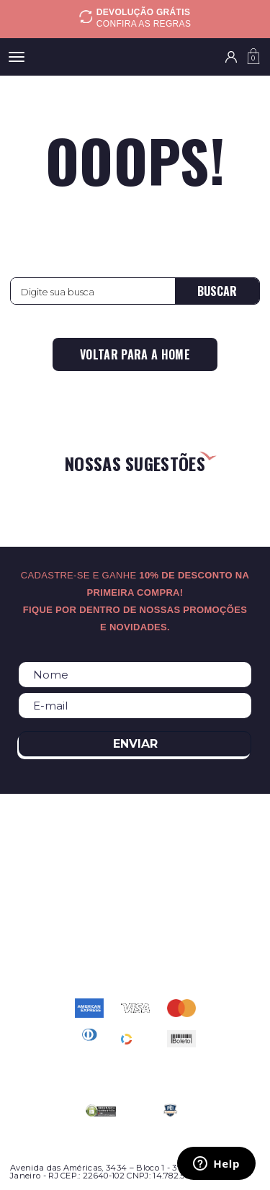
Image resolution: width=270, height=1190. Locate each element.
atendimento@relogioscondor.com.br (135, 941)
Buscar (217, 291)
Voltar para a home (135, 354)
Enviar (135, 744)
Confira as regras (143, 24)
